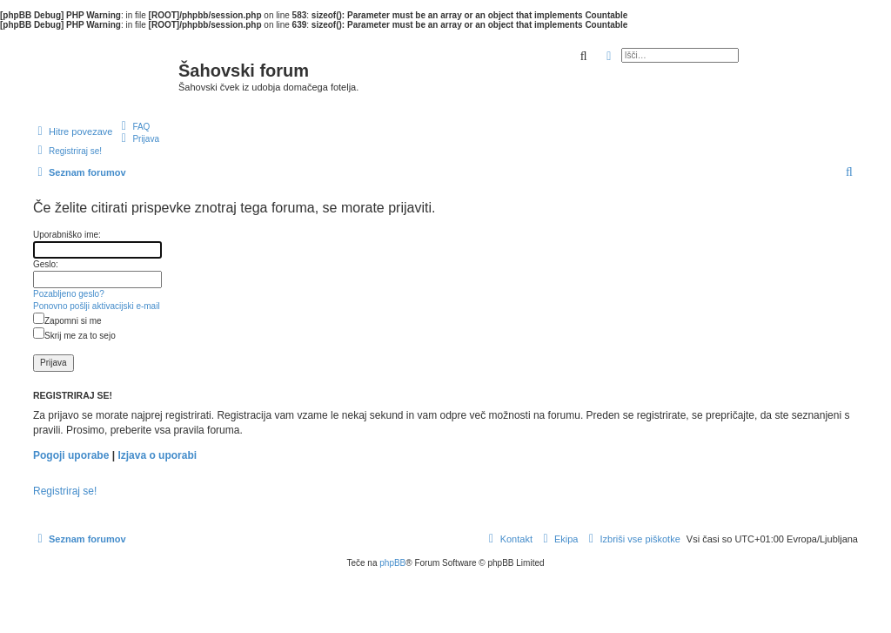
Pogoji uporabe (71, 455)
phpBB (392, 563)
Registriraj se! (65, 491)
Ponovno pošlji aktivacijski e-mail (96, 306)
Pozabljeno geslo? (68, 294)
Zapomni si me (67, 321)
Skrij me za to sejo (74, 335)
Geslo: (45, 264)
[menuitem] (133, 126)
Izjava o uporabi (157, 455)
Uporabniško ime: (67, 234)
